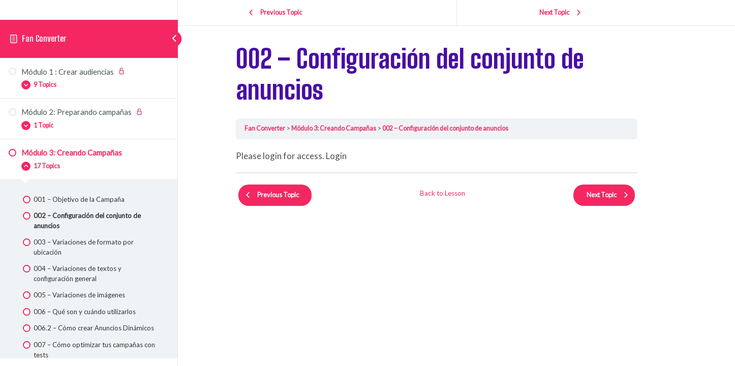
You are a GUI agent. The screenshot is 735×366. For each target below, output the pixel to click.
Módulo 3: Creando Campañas (355, 128)
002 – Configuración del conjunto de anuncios (467, 128)
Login (356, 155)
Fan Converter (44, 44)
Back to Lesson (462, 190)
